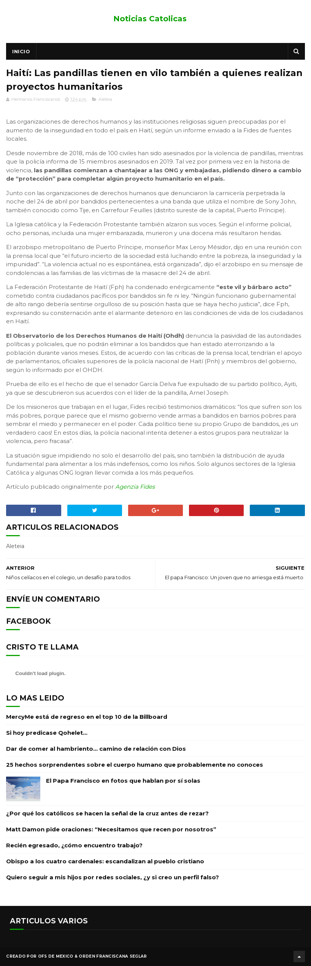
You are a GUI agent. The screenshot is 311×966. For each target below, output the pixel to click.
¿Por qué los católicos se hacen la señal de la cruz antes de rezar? (107, 813)
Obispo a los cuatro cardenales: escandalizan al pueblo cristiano (105, 861)
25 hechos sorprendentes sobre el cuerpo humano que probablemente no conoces (134, 764)
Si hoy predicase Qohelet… (46, 732)
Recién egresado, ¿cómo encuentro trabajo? (74, 845)
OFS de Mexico (55, 956)
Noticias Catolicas (150, 18)
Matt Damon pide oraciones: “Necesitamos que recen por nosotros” (111, 829)
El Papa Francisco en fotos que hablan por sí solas (123, 780)
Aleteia (105, 99)
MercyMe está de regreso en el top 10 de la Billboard (86, 716)
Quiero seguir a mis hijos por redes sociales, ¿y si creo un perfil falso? (112, 877)
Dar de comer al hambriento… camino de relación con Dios (96, 748)
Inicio (21, 51)
